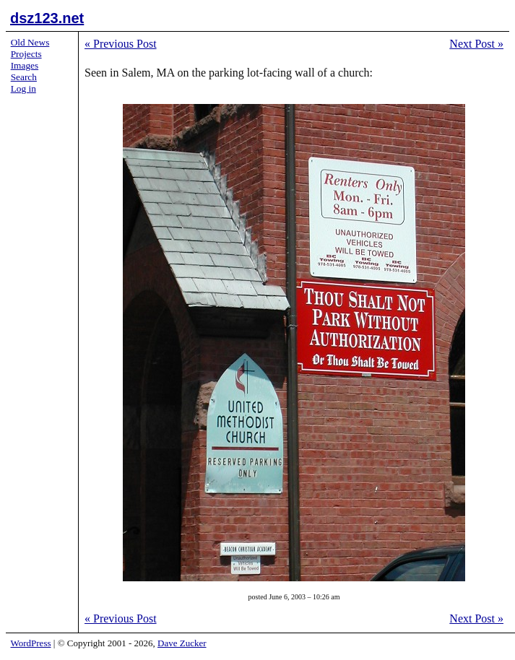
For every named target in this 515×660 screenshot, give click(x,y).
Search (24, 76)
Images (25, 65)
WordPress (31, 643)
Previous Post (121, 44)
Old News (30, 42)
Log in (23, 88)
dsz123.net (47, 18)
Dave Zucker (182, 643)
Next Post (476, 44)
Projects (26, 53)
